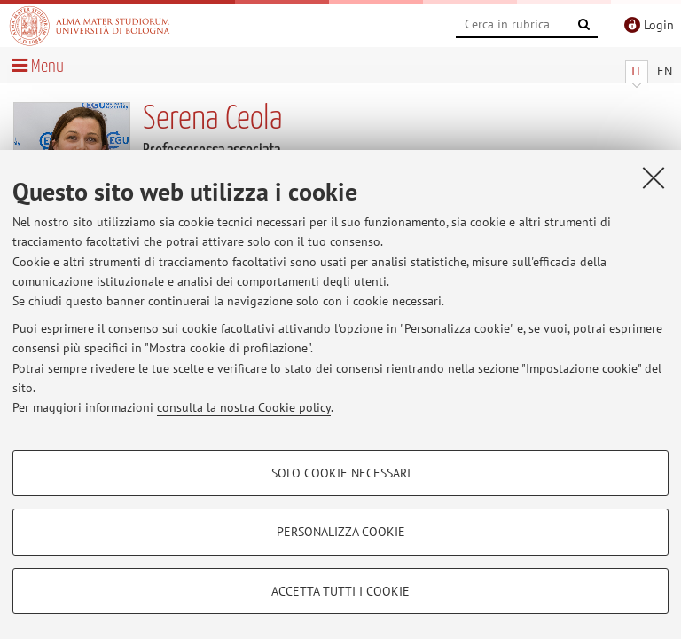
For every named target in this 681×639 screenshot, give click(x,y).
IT (636, 71)
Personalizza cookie (341, 532)
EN (664, 71)
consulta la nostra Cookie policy (244, 407)
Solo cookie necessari (341, 473)
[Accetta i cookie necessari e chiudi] (653, 177)
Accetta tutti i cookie (340, 591)
